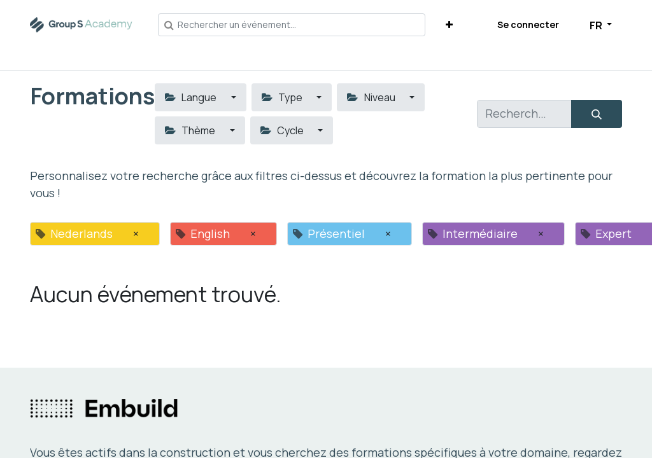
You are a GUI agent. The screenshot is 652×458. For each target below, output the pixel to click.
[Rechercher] (596, 114)
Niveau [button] (372, 97)
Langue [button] (191, 97)
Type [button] (283, 97)
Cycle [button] (283, 130)
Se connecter (528, 24)
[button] (449, 24)
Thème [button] (191, 130)
